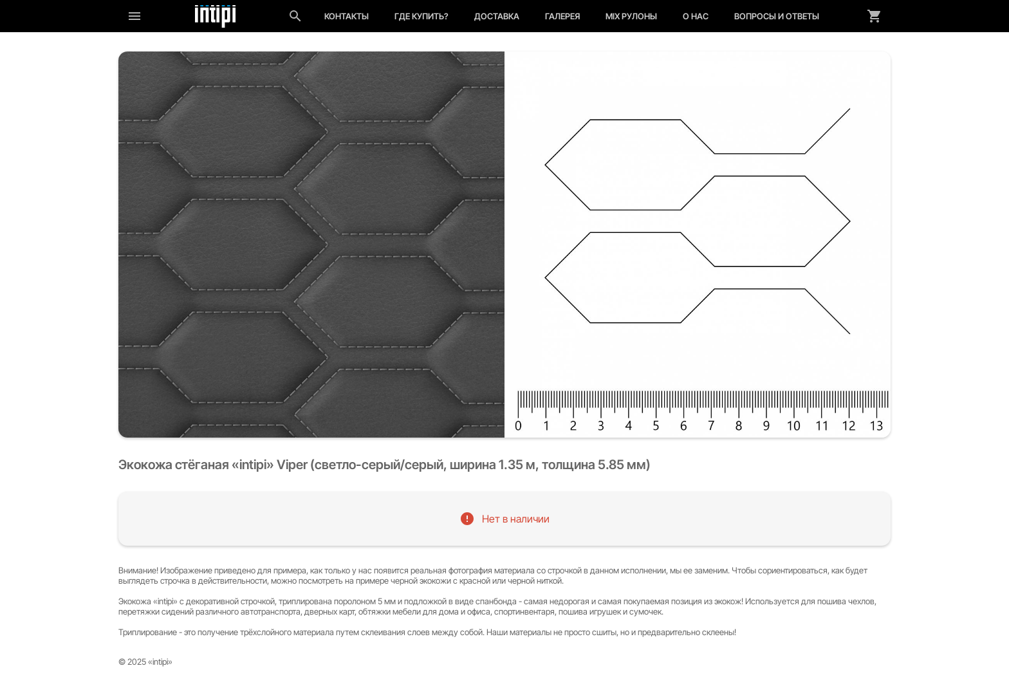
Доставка (496, 16)
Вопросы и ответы (776, 16)
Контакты (346, 16)
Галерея (562, 16)
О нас (695, 16)
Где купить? (421, 16)
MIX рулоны (631, 16)
